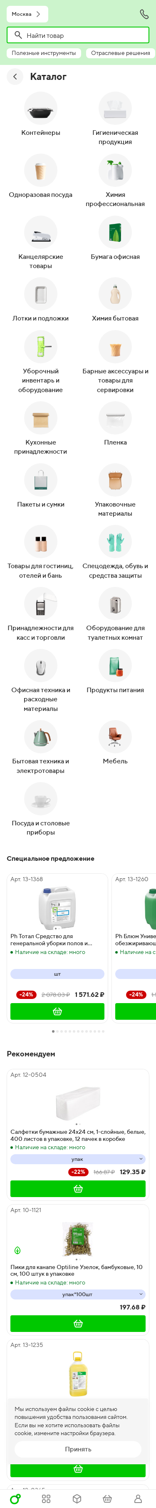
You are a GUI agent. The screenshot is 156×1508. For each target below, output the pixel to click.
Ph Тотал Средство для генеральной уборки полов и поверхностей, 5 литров (49, 940)
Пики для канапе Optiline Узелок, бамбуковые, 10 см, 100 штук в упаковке (76, 1270)
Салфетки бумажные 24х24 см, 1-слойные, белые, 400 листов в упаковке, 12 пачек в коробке (78, 1135)
